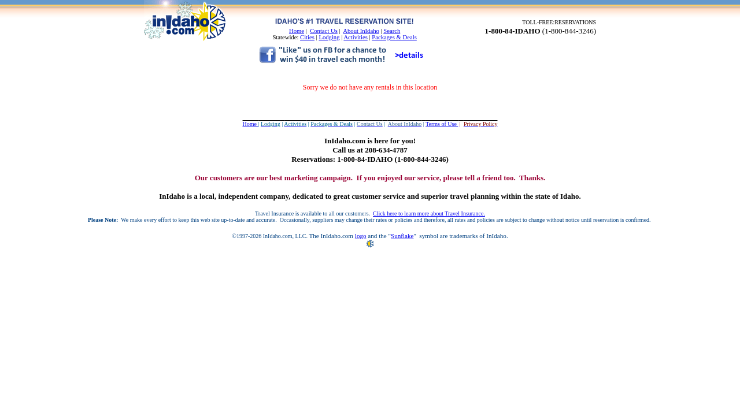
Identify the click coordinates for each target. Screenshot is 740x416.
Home (296, 31)
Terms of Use (442, 124)
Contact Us (324, 31)
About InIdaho (361, 31)
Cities (307, 37)
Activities (355, 37)
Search (391, 31)
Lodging (329, 37)
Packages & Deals (394, 37)
